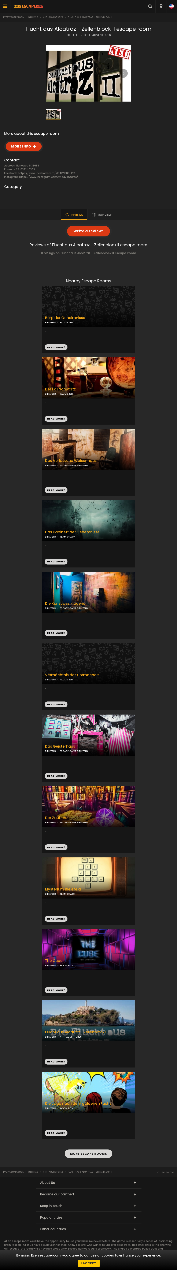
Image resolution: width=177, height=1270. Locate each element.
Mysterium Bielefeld (63, 889)
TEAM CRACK (67, 536)
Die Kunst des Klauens (65, 603)
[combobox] (160, 6)
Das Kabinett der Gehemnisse (72, 532)
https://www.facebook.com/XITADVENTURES (46, 173)
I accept (88, 1263)
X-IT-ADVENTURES (97, 35)
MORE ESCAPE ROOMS (88, 1154)
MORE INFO (21, 146)
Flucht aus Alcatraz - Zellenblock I (75, 1032)
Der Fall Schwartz (60, 389)
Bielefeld (33, 17)
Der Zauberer (57, 818)
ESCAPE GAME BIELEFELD (74, 465)
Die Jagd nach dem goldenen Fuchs (78, 1103)
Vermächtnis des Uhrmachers (72, 675)
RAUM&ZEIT (66, 394)
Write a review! (88, 231)
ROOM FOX (66, 965)
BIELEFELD (73, 35)
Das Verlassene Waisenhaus (71, 461)
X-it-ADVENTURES (53, 17)
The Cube (54, 961)
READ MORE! (56, 418)
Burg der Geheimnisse (65, 318)
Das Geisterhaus (60, 746)
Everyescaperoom (13, 17)
